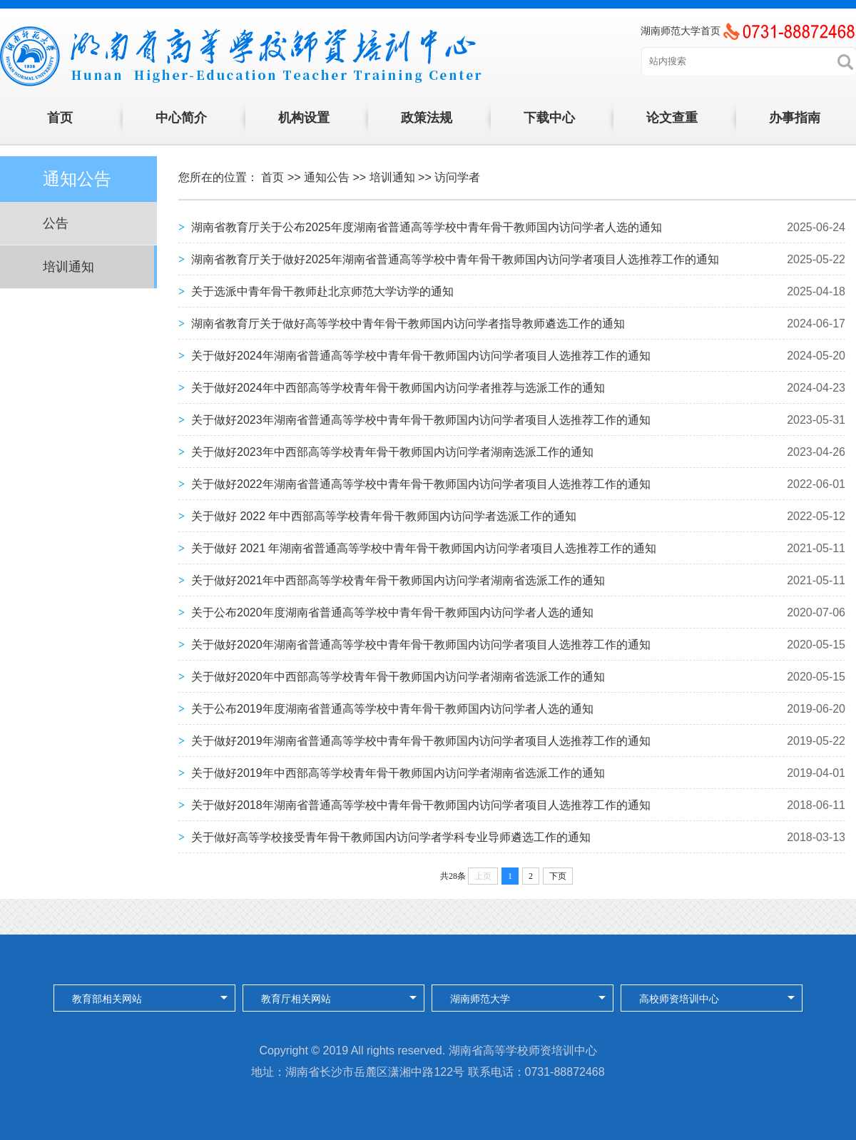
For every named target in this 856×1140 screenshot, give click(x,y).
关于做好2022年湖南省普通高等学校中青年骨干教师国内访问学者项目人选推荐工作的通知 (421, 484)
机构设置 (304, 118)
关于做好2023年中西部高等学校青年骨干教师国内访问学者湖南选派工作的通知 (392, 452)
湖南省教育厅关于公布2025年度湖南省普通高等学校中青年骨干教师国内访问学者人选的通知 (426, 227)
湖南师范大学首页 (680, 30)
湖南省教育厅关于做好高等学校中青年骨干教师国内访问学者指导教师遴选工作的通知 (408, 323)
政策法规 (426, 118)
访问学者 (457, 177)
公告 (55, 223)
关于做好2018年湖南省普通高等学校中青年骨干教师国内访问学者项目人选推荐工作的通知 (421, 805)
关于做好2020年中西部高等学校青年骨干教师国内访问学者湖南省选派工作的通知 (398, 677)
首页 (60, 118)
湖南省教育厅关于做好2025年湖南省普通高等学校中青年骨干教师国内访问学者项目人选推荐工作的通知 (455, 259)
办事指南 (794, 118)
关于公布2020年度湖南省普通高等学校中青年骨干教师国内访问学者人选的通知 (392, 612)
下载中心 (549, 118)
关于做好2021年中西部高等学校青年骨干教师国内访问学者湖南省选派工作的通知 (398, 580)
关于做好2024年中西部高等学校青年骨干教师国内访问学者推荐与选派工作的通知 (398, 388)
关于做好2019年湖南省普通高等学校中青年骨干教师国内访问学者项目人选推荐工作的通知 (421, 741)
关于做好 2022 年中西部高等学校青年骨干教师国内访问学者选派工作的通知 (383, 516)
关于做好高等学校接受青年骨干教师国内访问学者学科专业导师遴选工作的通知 (391, 837)
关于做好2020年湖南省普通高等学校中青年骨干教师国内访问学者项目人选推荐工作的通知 (421, 644)
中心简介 (181, 118)
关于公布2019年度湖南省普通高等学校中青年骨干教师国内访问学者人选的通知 (392, 709)
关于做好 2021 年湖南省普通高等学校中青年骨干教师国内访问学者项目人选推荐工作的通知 (423, 548)
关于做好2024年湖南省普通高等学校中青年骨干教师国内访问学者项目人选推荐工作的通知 (421, 356)
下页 (557, 876)
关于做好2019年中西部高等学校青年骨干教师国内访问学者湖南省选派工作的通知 (398, 773)
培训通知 (68, 267)
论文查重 (672, 118)
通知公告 (327, 177)
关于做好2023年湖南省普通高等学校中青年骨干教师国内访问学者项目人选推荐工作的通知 (421, 420)
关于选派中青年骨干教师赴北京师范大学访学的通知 (322, 291)
